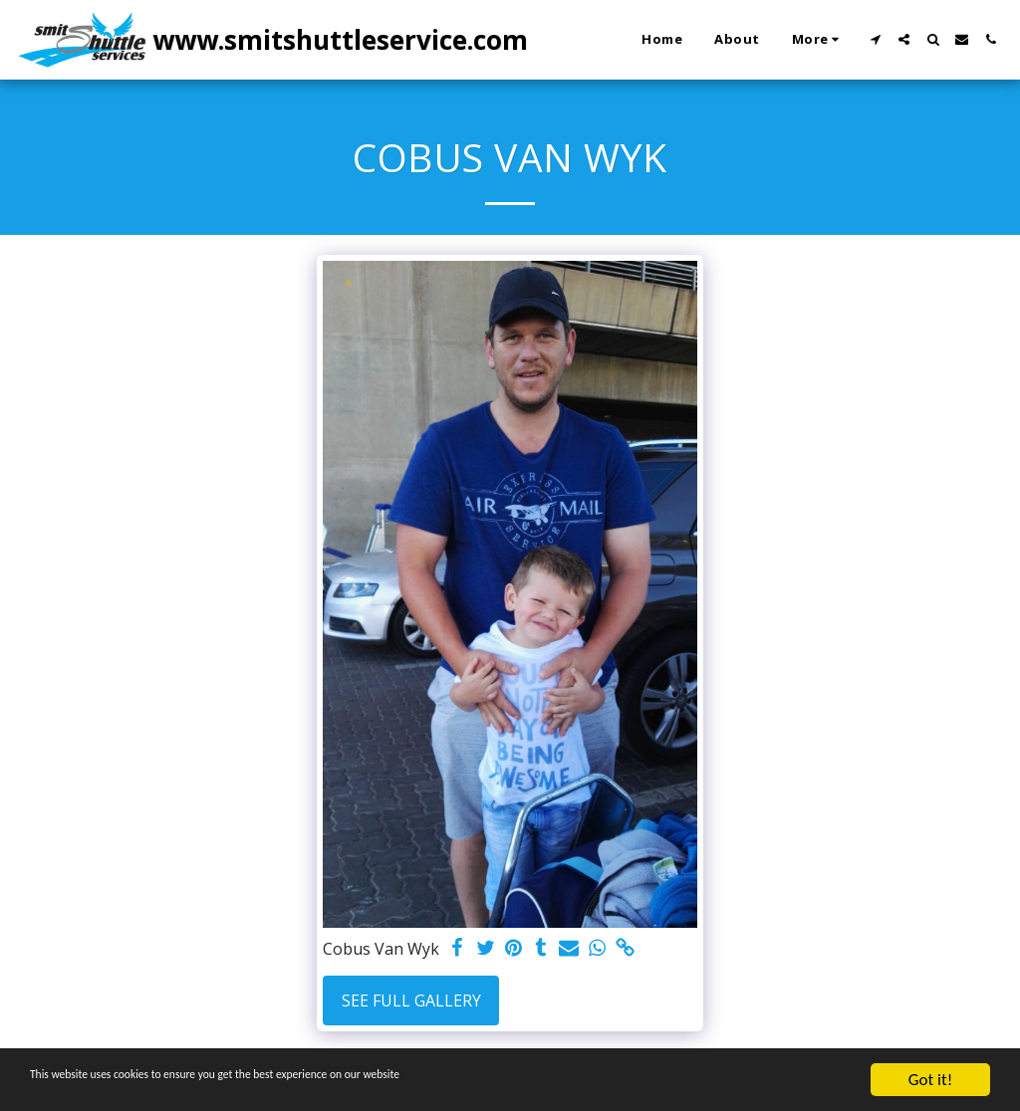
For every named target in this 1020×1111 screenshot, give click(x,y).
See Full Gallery (411, 1000)
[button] (875, 39)
